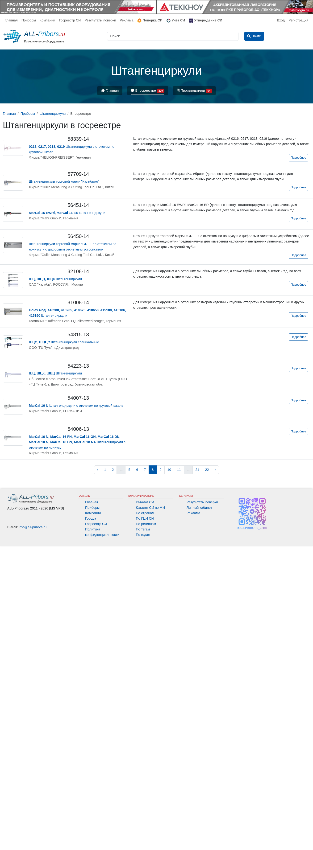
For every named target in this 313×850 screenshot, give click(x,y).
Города (90, 518)
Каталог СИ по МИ (150, 507)
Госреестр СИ (70, 20)
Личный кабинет (199, 507)
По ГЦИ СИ (145, 518)
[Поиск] (172, 36)
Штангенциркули (67, 213)
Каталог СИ (145, 502)
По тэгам (143, 529)
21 (197, 470)
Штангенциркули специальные (64, 342)
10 (169, 470)
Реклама (127, 20)
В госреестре (147, 91)
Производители (194, 91)
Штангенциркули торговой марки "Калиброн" (64, 181)
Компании (47, 20)
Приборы (28, 20)
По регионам (146, 524)
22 (207, 470)
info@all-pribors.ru (33, 527)
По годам (143, 535)
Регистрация (298, 20)
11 (179, 470)
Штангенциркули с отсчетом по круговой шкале (76, 405)
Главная (11, 20)
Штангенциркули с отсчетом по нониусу (77, 442)
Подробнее (298, 157)
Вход (281, 20)
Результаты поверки (100, 20)
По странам (145, 513)
